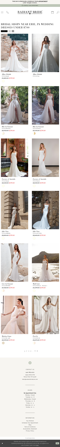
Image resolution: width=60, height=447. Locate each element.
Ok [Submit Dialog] (57, 443)
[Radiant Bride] (30, 12)
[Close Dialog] (2, 443)
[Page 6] (35, 351)
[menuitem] (7, 12)
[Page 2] (27, 351)
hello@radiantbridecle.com (30, 379)
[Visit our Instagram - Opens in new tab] (30, 362)
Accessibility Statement (30, 428)
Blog (30, 424)
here (37, 445)
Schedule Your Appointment (30, 422)
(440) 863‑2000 (30, 372)
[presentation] (14, 53)
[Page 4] (31, 351)
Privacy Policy (30, 430)
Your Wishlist (30, 420)
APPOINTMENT (42, 1)
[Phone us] (7, 12)
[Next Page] (37, 351)
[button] (4, 31)
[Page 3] (29, 351)
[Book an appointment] (30, 5)
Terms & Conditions (30, 426)
